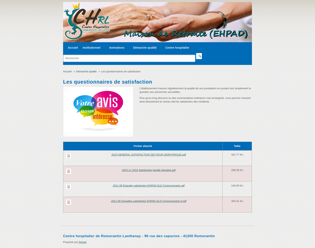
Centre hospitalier (177, 47)
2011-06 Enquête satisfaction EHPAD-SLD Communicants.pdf (148, 185)
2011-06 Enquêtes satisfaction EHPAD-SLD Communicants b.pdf (148, 201)
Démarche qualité (145, 47)
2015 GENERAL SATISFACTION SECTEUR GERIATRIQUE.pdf (148, 154)
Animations (116, 47)
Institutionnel (91, 47)
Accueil (73, 47)
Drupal (82, 242)
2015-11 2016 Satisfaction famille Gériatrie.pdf (148, 170)
